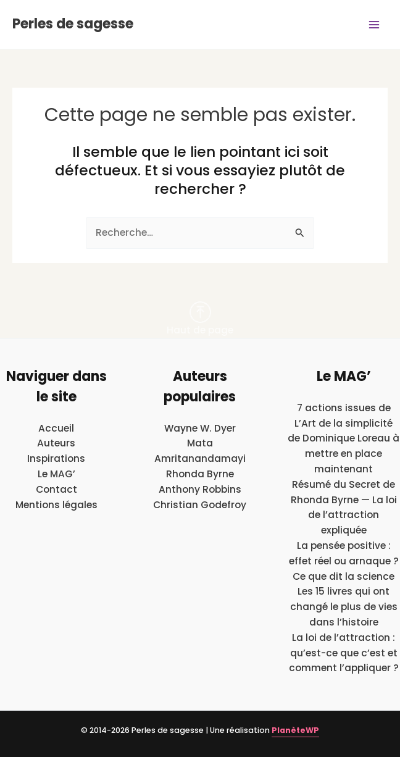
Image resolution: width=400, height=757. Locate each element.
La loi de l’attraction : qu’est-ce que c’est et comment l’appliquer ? (344, 653)
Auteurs (56, 443)
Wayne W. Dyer (200, 428)
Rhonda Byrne (200, 473)
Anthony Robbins (200, 489)
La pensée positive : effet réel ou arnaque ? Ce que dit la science (344, 561)
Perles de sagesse (72, 23)
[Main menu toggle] (374, 24)
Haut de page (200, 319)
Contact (56, 489)
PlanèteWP (295, 730)
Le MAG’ (56, 473)
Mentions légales (56, 504)
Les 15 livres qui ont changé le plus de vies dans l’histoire (344, 607)
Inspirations (56, 458)
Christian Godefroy (199, 504)
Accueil (56, 428)
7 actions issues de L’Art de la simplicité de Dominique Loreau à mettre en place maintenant (343, 438)
